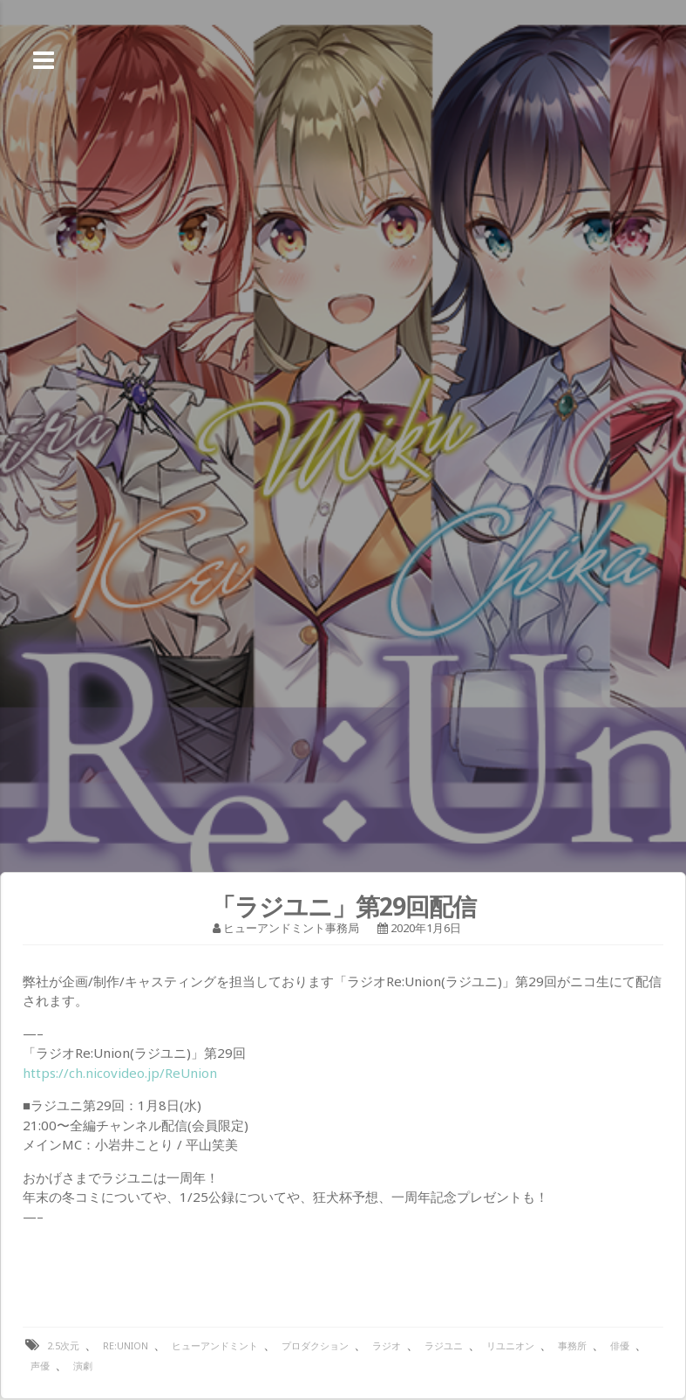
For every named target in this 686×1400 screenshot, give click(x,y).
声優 (40, 1365)
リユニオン (510, 1345)
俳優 (619, 1345)
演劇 (82, 1365)
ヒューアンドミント (215, 1345)
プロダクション (315, 1345)
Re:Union (125, 1345)
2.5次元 (63, 1345)
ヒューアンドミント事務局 (291, 928)
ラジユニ (444, 1345)
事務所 (572, 1345)
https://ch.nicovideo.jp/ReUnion (120, 1072)
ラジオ (386, 1345)
